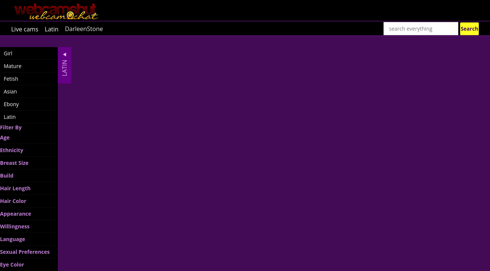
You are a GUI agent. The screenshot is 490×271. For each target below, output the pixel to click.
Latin (52, 29)
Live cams (24, 29)
